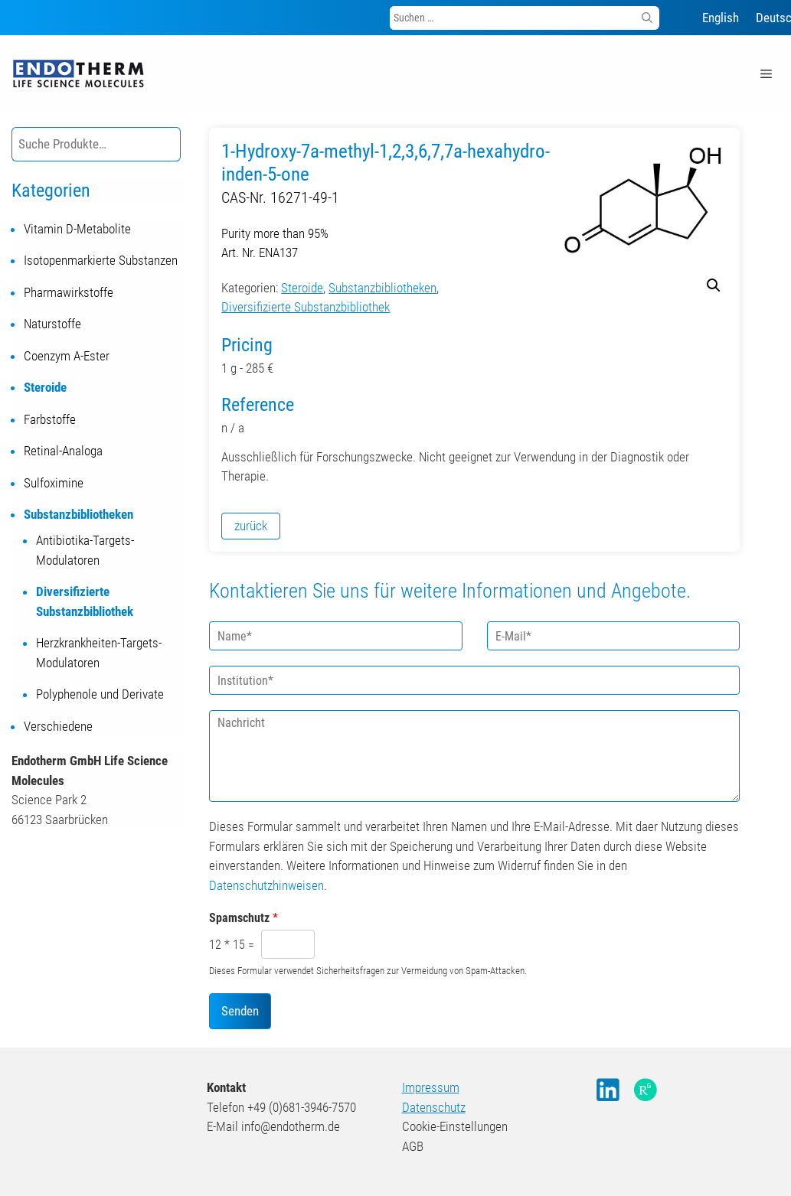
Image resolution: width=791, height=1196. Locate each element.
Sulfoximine (53, 482)
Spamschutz (243, 918)
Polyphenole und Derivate (100, 694)
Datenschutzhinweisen (266, 885)
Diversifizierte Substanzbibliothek (305, 306)
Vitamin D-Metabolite (77, 228)
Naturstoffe (52, 323)
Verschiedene (58, 726)
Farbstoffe (50, 419)
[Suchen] (647, 18)
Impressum (430, 1087)
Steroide (302, 287)
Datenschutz (434, 1107)
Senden (240, 1010)
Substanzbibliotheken (382, 287)
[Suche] (174, 144)
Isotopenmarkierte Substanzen (101, 260)
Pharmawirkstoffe (68, 292)
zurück (250, 525)
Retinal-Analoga (63, 450)
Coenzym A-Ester (66, 355)
